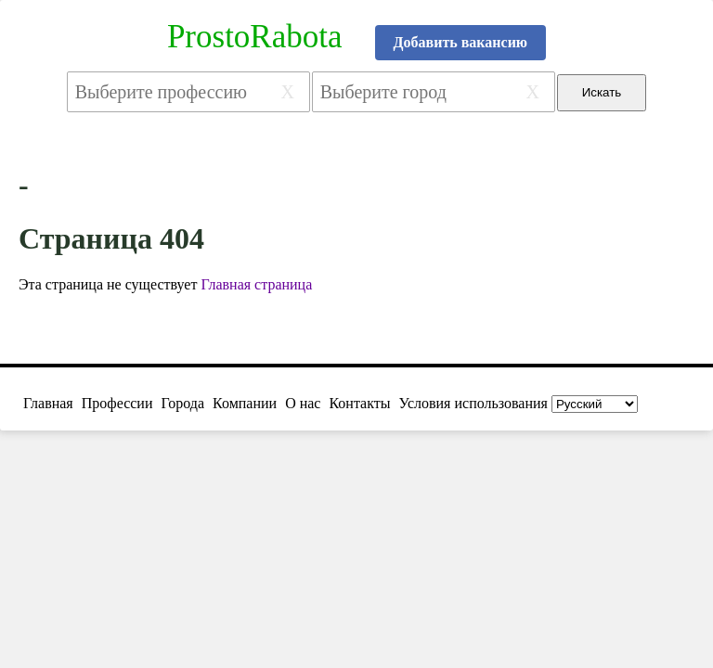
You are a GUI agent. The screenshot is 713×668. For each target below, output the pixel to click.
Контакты (359, 403)
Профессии (117, 403)
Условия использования (473, 403)
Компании (245, 403)
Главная (48, 403)
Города (182, 403)
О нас (302, 403)
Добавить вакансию (461, 42)
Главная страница (256, 284)
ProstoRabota (255, 37)
